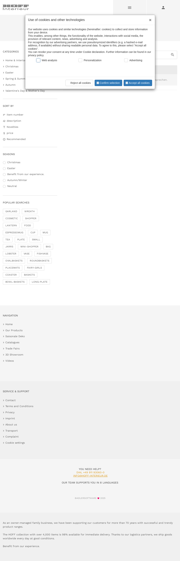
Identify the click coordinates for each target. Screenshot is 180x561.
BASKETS (29, 274)
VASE (27, 253)
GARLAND (11, 211)
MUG (45, 232)
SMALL (36, 239)
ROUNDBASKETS (39, 260)
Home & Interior (15, 60)
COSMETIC (11, 218)
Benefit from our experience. (25, 174)
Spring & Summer (16, 78)
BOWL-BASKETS (15, 281)
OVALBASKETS (13, 260)
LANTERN (11, 225)
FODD (27, 225)
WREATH (29, 211)
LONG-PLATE (39, 281)
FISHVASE (42, 253)
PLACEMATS (12, 267)
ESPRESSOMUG (14, 232)
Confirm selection (108, 82)
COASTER (11, 274)
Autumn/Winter (17, 180)
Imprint (10, 418)
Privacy (10, 412)
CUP (32, 232)
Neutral (12, 186)
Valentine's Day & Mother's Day (25, 90)
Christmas (11, 66)
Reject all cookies (79, 82)
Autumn (10, 84)
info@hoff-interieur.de (90, 475)
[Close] (149, 19)
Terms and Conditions (19, 406)
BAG (48, 246)
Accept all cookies (137, 82)
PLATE (21, 239)
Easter (9, 72)
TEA (7, 239)
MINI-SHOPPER (29, 246)
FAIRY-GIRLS (34, 267)
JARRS (9, 246)
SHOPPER (30, 218)
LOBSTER (10, 253)
